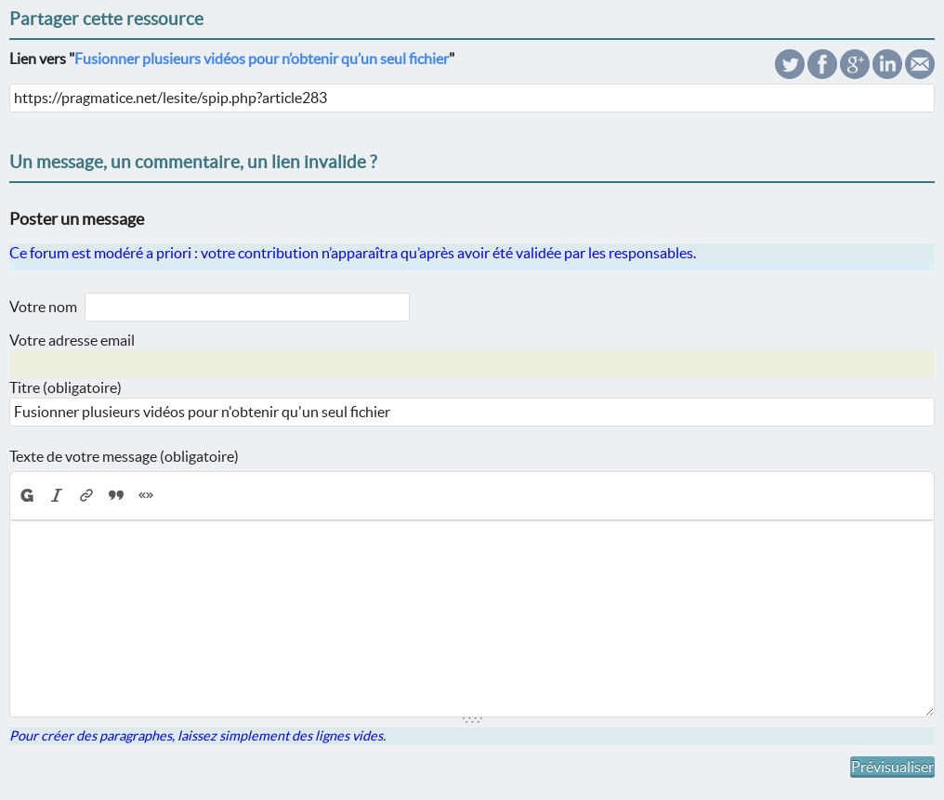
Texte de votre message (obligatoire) (124, 456)
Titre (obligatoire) (65, 387)
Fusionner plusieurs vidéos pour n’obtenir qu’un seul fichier (261, 58)
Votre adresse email (72, 340)
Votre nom (43, 306)
